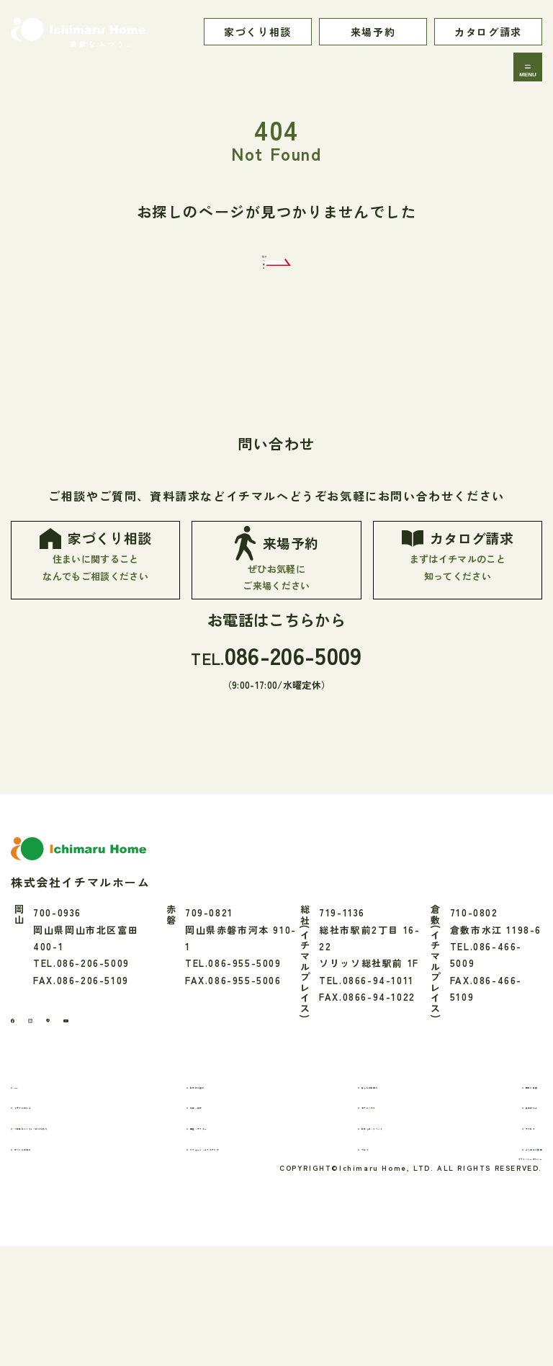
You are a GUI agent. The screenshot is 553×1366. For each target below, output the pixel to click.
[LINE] (85, 1111)
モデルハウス (381, 1203)
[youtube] (120, 1111)
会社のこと (495, 1203)
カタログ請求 (488, 31)
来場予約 (373, 31)
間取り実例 (495, 1182)
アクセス (490, 1224)
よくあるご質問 (505, 1244)
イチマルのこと (62, 1203)
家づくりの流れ (62, 1244)
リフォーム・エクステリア (261, 1244)
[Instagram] (52, 1111)
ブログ (365, 1244)
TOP (37, 1182)
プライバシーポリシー (489, 1272)
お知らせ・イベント (396, 1224)
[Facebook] (20, 1111)
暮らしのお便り (386, 1182)
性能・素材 (224, 1203)
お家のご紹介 (229, 1182)
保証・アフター (234, 1224)
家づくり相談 (258, 31)
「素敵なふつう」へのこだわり (99, 1224)
